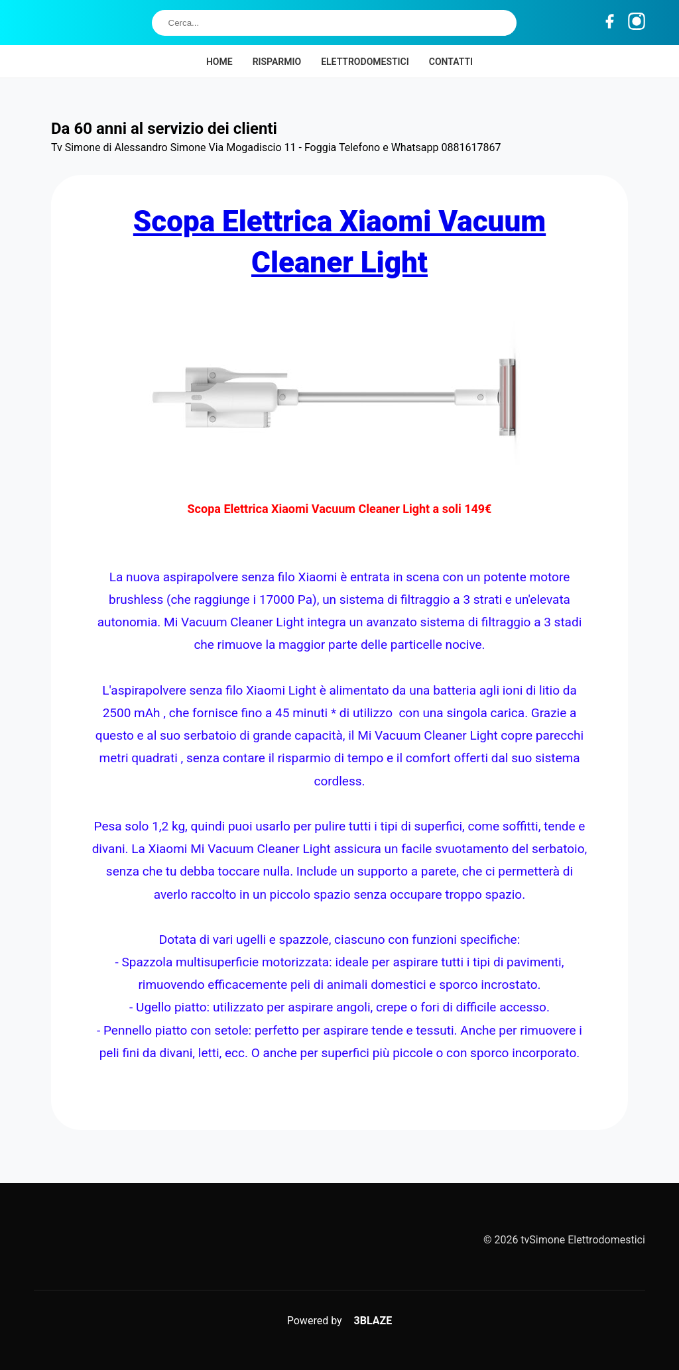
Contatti (451, 61)
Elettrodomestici (365, 61)
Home (219, 61)
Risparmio (277, 61)
